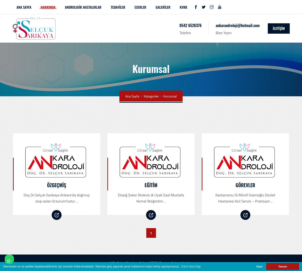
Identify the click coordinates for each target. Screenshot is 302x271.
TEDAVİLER (118, 7)
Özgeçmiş (56, 185)
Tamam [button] (282, 266)
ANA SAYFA (24, 7)
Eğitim (151, 185)
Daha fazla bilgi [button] (191, 266)
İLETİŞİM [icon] (279, 28)
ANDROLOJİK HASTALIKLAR (83, 7)
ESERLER (140, 7)
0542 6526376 (191, 25)
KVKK (183, 7)
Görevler (245, 185)
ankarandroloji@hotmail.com (238, 25)
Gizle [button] (259, 266)
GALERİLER (163, 7)
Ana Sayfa (132, 96)
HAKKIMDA (48, 7)
